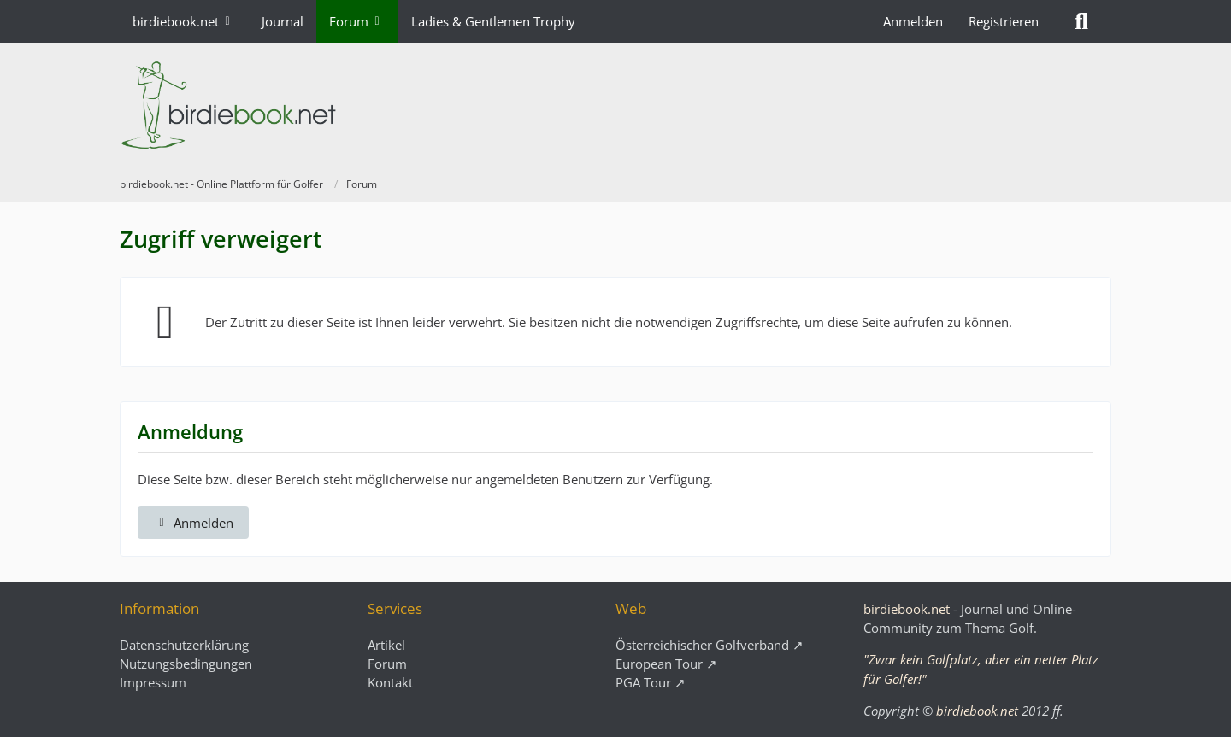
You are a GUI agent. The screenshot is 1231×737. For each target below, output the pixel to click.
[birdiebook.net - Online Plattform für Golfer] (615, 105)
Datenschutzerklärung (184, 644)
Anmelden (913, 21)
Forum (387, 663)
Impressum (153, 682)
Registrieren (1004, 21)
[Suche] (1081, 21)
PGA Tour (643, 682)
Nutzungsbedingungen (186, 663)
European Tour (659, 663)
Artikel (386, 644)
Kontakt (390, 682)
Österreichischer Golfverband (702, 644)
